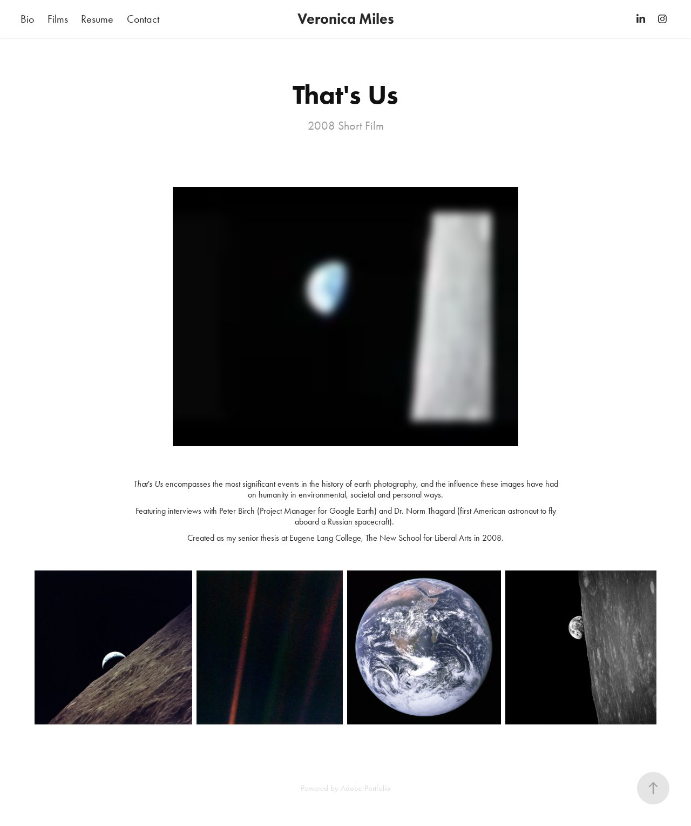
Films (58, 18)
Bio (27, 18)
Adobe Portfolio (365, 788)
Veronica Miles (345, 19)
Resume (97, 18)
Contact (143, 18)
